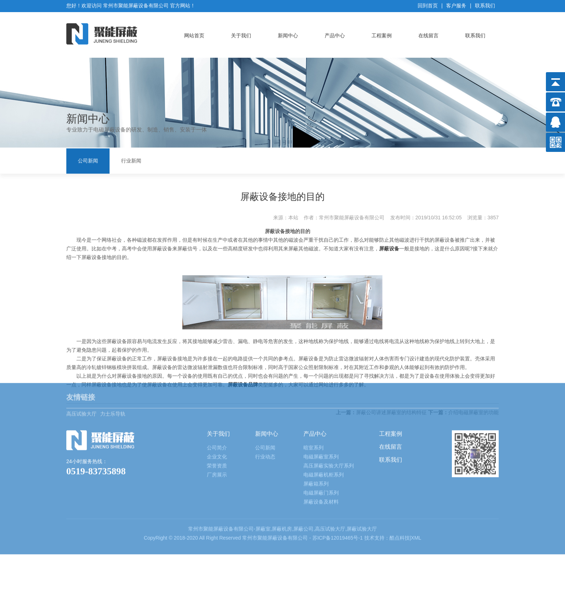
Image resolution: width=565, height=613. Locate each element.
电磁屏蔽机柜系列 (323, 438)
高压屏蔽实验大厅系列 (328, 429)
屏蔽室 (263, 492)
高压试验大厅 (81, 372)
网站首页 (194, 34)
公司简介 (217, 411)
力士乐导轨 (112, 372)
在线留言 (428, 34)
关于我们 (241, 34)
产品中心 (335, 34)
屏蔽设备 (389, 241)
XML (416, 501)
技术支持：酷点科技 (387, 501)
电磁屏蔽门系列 (321, 456)
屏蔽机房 (282, 492)
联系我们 (485, 4)
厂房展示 (217, 438)
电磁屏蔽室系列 (321, 420)
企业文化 (217, 420)
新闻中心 (288, 34)
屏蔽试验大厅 (362, 492)
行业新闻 (131, 160)
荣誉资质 (217, 429)
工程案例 (382, 34)
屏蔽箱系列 (316, 447)
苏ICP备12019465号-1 (338, 501)
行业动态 (265, 420)
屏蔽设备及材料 (321, 465)
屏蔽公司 (303, 492)
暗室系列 (313, 411)
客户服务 (456, 4)
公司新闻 (88, 160)
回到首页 (428, 4)
